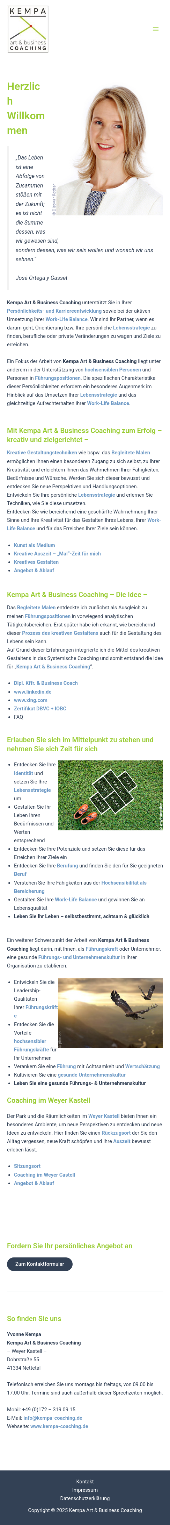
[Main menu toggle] (155, 29)
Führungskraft (102, 949)
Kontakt (85, 1481)
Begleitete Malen (130, 452)
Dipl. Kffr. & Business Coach (46, 683)
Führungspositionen (58, 378)
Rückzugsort (116, 1133)
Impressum (85, 1490)
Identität (23, 773)
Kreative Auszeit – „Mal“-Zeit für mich (57, 554)
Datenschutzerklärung (85, 1498)
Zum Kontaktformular (39, 1264)
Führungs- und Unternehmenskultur (79, 957)
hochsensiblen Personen (113, 370)
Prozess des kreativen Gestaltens (60, 633)
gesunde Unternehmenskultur (92, 1075)
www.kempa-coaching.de (59, 1426)
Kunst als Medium (34, 545)
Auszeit (121, 1141)
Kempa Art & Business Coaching (53, 667)
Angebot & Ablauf (34, 570)
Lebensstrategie (131, 328)
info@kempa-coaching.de (52, 1418)
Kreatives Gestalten (36, 562)
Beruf (20, 874)
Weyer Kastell (103, 1116)
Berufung (67, 866)
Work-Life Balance (108, 403)
